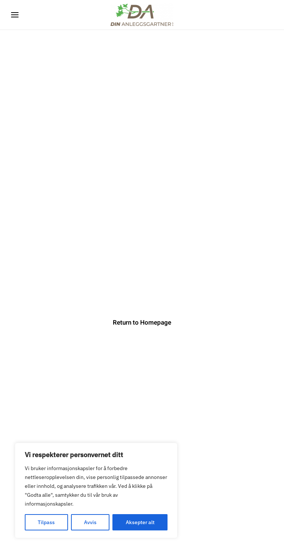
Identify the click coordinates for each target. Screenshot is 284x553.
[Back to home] (142, 15)
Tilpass (46, 522)
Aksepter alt (140, 522)
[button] (14, 15)
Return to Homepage (142, 322)
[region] (96, 490)
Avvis (90, 522)
